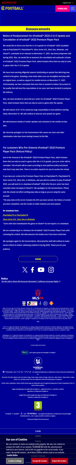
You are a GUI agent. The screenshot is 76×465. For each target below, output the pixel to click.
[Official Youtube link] (41, 269)
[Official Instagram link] (51, 270)
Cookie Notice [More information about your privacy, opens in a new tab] (12, 457)
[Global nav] (73, 8)
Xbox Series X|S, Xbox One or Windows (19, 219)
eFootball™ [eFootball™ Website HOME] (12, 8)
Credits (38, 431)
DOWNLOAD (62, 8)
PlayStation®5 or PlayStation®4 (15, 215)
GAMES (38, 436)
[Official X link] (25, 270)
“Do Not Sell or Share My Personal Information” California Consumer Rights (30, 281)
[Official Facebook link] (32, 270)
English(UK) (67, 3)
